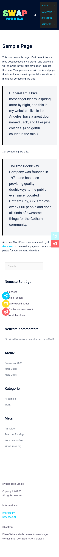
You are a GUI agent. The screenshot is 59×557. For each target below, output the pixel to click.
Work (8, 404)
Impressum (8, 512)
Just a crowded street (17, 303)
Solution (47, 18)
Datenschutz (9, 516)
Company (48, 12)
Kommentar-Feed (14, 440)
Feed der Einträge (14, 434)
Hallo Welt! (11, 291)
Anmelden (10, 428)
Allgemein (10, 398)
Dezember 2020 (13, 363)
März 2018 (11, 368)
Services (48, 24)
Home (48, 5)
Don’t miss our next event (19, 309)
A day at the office (15, 315)
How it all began (14, 297)
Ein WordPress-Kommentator (21, 339)
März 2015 (11, 374)
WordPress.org (13, 446)
